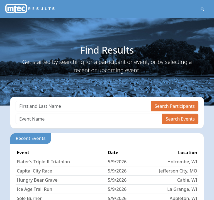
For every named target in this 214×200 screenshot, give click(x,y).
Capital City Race (34, 171)
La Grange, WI (182, 189)
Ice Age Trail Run (34, 189)
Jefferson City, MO (178, 171)
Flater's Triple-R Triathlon (43, 162)
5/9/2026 (117, 162)
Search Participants (175, 106)
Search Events (180, 119)
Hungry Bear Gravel (38, 180)
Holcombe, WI (182, 162)
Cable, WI (187, 180)
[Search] (83, 106)
